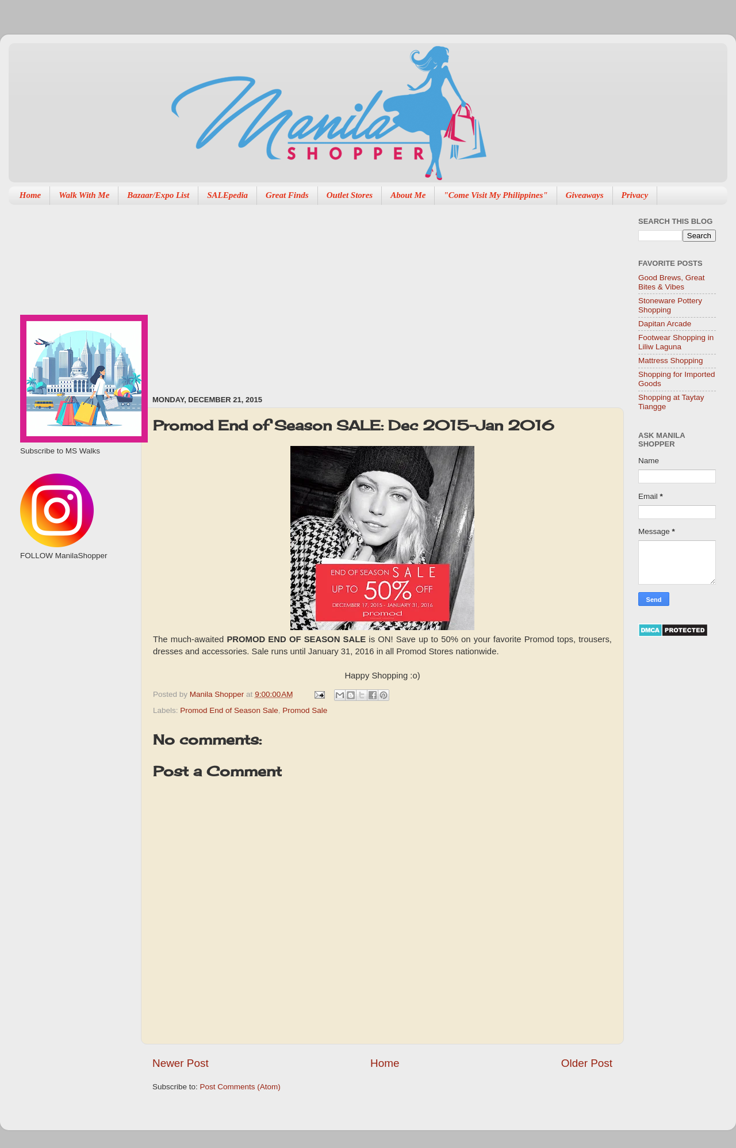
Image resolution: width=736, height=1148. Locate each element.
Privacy (635, 195)
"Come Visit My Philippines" (495, 195)
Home (30, 195)
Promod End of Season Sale (229, 710)
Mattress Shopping (670, 360)
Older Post (586, 1063)
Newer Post (180, 1063)
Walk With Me (84, 195)
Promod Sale (304, 710)
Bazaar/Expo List (158, 195)
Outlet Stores (350, 195)
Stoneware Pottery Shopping (670, 305)
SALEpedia (227, 195)
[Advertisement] (357, 294)
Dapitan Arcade (664, 323)
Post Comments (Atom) (240, 1086)
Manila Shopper (218, 694)
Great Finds (287, 195)
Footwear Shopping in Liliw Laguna (676, 342)
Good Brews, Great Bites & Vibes (671, 282)
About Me (407, 195)
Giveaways (585, 195)
